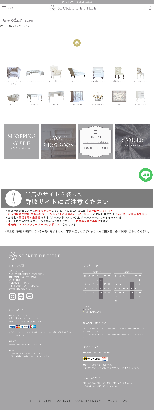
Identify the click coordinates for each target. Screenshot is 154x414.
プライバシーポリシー (119, 400)
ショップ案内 (45, 400)
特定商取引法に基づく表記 (89, 400)
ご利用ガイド (64, 400)
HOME (30, 400)
